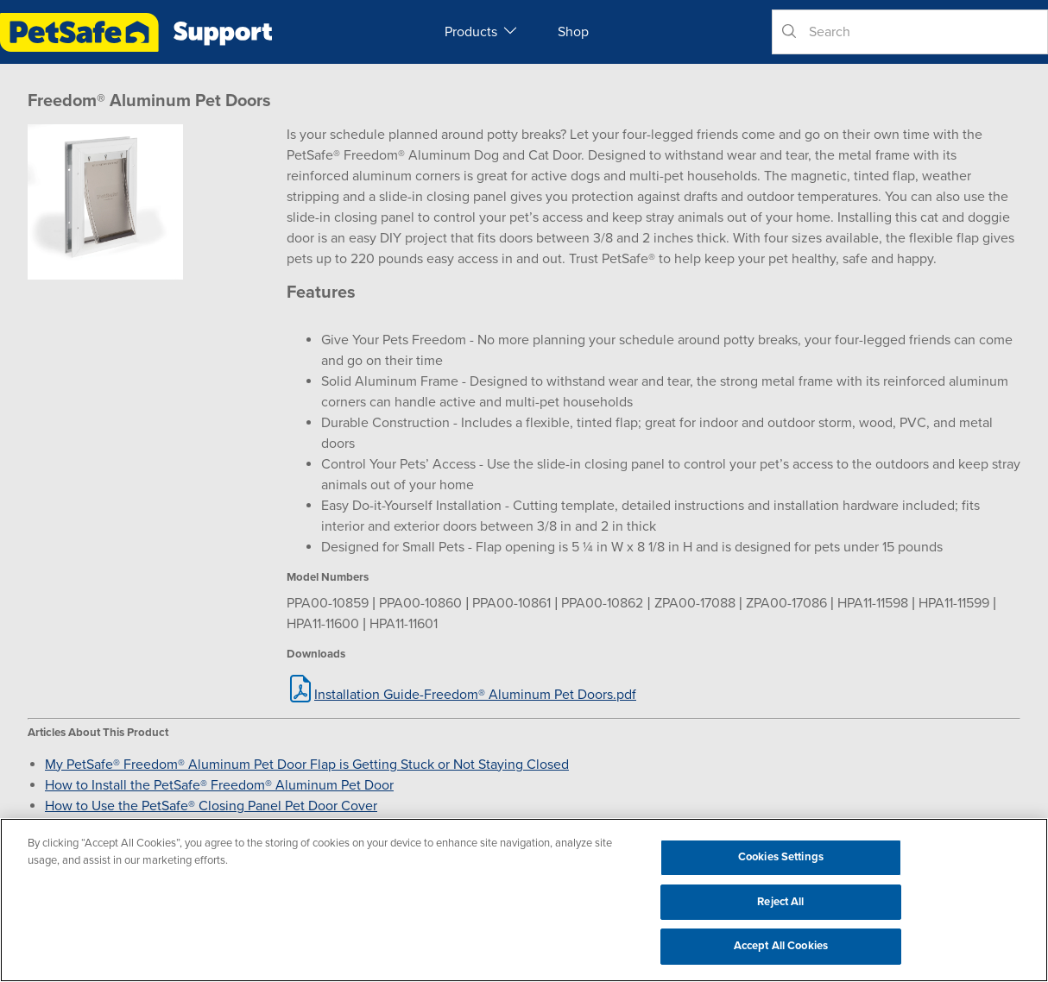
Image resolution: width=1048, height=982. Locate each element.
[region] (524, 900)
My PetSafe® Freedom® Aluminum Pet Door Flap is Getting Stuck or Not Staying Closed (307, 764)
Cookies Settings (781, 857)
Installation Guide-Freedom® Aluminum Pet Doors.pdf (475, 694)
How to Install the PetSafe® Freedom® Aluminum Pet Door (219, 785)
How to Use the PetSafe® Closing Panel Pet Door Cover (211, 806)
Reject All (780, 902)
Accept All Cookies (781, 946)
